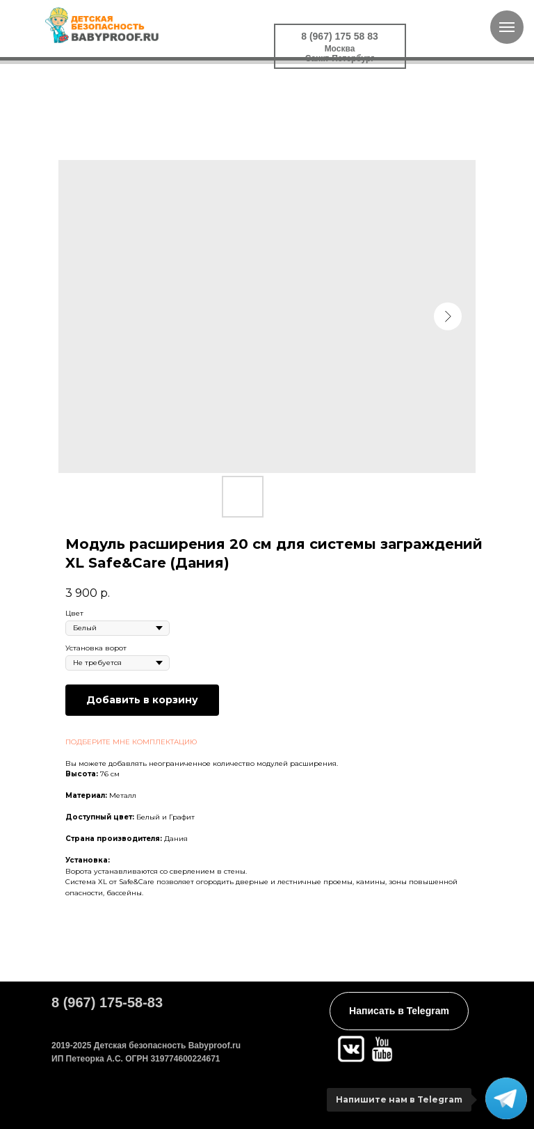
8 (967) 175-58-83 (107, 1002)
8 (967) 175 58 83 (339, 36)
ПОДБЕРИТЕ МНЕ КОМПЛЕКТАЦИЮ (131, 741)
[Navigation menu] (507, 27)
